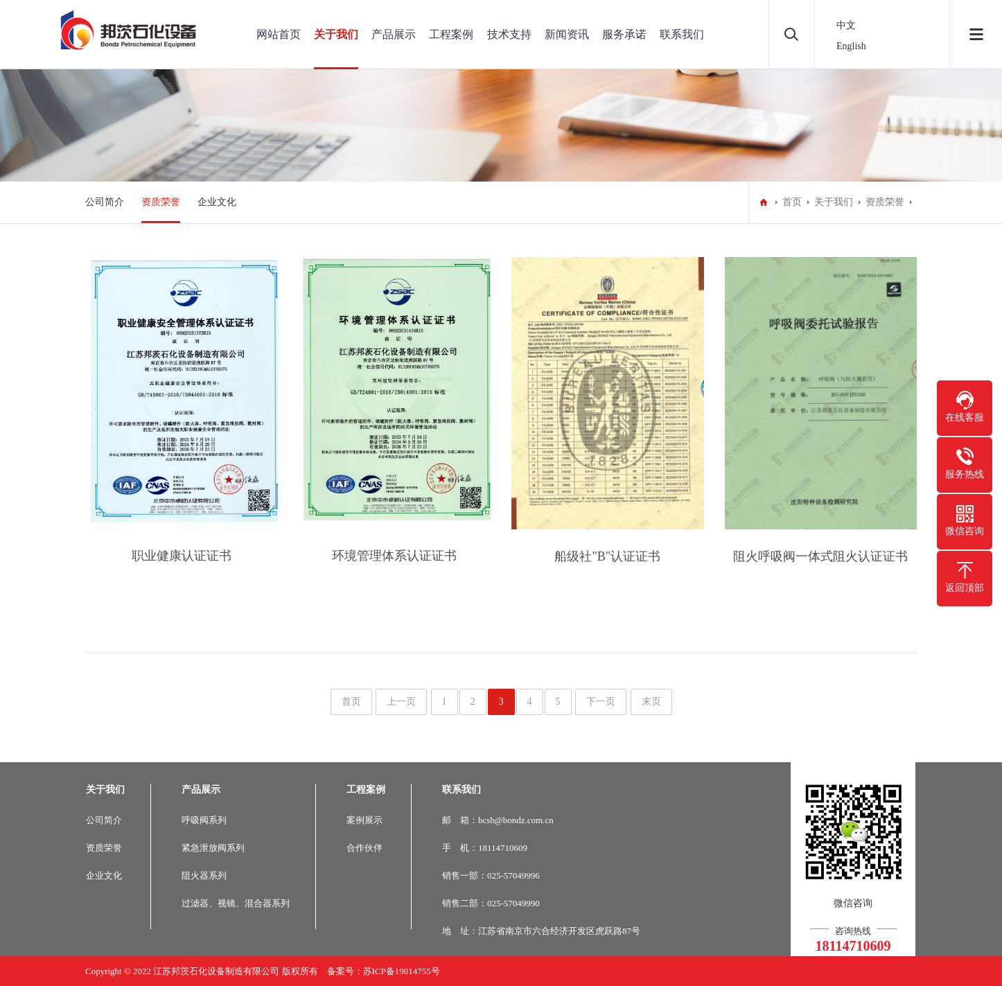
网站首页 (278, 34)
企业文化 (216, 202)
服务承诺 (624, 34)
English (851, 46)
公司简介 (104, 202)
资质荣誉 (160, 202)
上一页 (401, 701)
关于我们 (336, 34)
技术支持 (509, 34)
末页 (651, 701)
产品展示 (393, 34)
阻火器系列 (204, 875)
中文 (846, 25)
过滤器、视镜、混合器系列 (236, 903)
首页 (792, 202)
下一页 (600, 701)
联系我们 (682, 34)
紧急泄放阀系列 (213, 848)
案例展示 (364, 820)
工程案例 (451, 34)
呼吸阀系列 (204, 820)
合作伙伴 (364, 848)
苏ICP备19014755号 (401, 971)
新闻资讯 (567, 34)
